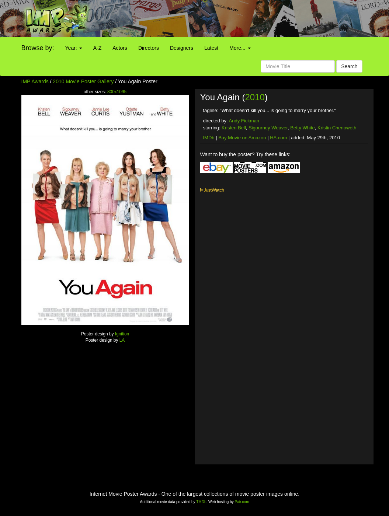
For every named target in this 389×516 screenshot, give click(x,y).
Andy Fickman (244, 120)
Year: (73, 48)
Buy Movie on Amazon (242, 137)
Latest (211, 48)
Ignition (122, 334)
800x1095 (116, 91)
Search (349, 66)
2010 (254, 97)
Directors (148, 48)
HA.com (278, 137)
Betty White (302, 127)
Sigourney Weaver (268, 127)
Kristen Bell (234, 127)
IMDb (209, 137)
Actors (119, 48)
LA (122, 340)
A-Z (97, 48)
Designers (181, 48)
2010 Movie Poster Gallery (83, 81)
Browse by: (37, 48)
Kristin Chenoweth (337, 127)
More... (239, 48)
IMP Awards (35, 81)
